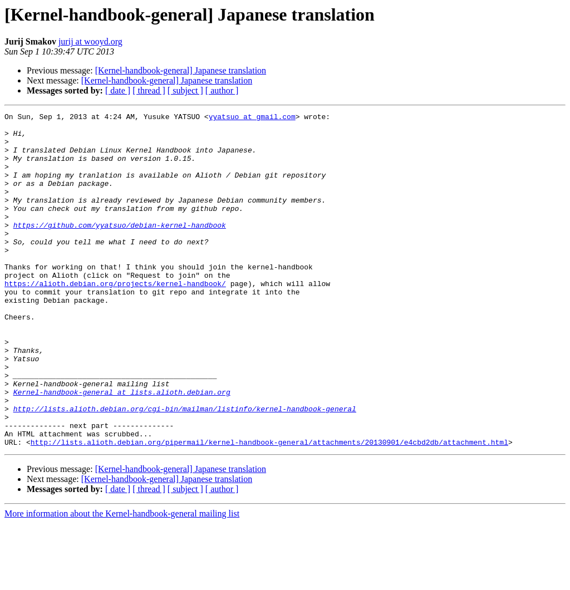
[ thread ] (148, 90)
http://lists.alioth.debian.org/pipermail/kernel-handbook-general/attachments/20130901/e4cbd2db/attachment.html (269, 509)
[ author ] (222, 90)
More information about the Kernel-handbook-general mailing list (121, 580)
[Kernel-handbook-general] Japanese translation (180, 70)
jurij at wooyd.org (90, 41)
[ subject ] (185, 90)
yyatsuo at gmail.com (252, 118)
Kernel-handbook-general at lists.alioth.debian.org (121, 449)
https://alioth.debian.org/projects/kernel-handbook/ (115, 318)
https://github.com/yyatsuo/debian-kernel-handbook (119, 248)
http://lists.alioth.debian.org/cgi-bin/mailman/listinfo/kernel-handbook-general (184, 469)
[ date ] (117, 90)
